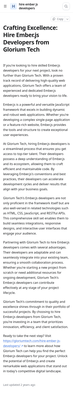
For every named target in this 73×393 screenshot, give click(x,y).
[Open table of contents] (5, 6)
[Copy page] (58, 19)
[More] (67, 19)
